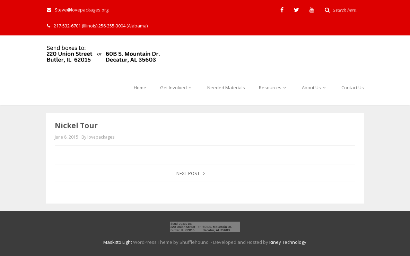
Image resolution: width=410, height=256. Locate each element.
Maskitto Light (117, 242)
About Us (315, 87)
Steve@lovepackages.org (77, 10)
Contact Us (352, 87)
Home (140, 87)
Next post (190, 173)
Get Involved (176, 87)
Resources (273, 87)
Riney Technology (287, 242)
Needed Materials (226, 87)
